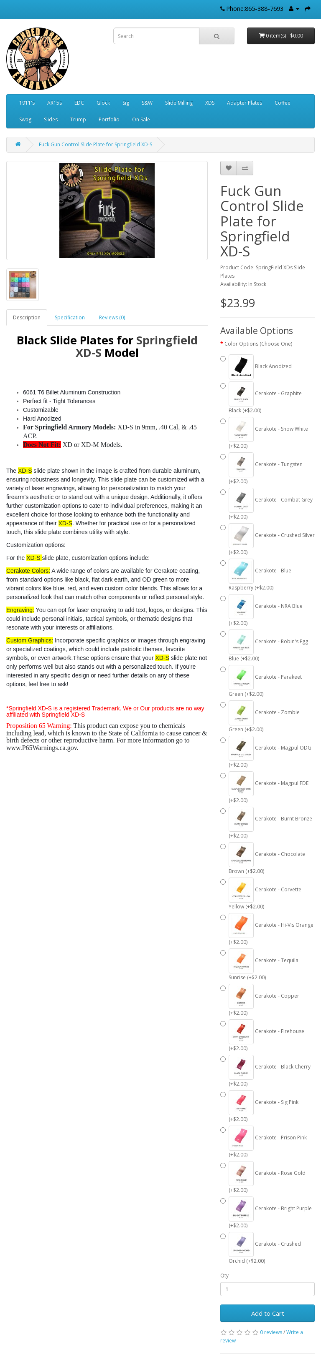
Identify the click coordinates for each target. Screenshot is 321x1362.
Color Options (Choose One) (258, 343)
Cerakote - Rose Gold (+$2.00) (263, 1177)
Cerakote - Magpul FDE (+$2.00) (264, 787)
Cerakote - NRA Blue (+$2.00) (261, 610)
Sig (125, 102)
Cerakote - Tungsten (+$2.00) (261, 468)
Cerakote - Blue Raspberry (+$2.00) (255, 575)
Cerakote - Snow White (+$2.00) (264, 433)
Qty (224, 1275)
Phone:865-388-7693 (254, 8)
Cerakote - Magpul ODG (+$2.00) (265, 752)
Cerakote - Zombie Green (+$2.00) (260, 716)
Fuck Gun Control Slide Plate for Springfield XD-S (95, 144)
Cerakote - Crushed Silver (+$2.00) (267, 539)
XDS (209, 102)
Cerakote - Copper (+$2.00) (259, 1000)
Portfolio (109, 119)
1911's (27, 102)
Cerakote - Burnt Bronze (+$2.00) (266, 823)
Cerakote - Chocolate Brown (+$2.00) (262, 858)
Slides (51, 119)
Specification (70, 317)
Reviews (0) (112, 317)
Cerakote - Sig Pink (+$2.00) (259, 1106)
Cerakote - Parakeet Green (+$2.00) (261, 681)
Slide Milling (179, 102)
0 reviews (271, 1332)
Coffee (282, 102)
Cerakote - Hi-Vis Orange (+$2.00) (266, 929)
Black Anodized (256, 366)
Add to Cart (267, 1313)
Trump (78, 119)
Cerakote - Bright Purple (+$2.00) (266, 1212)
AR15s (54, 102)
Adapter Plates (244, 102)
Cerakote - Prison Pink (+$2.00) (263, 1142)
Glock (103, 102)
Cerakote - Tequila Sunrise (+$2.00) (259, 964)
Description (27, 317)
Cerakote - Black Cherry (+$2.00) (265, 1071)
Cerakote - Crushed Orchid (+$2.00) (260, 1248)
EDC (79, 102)
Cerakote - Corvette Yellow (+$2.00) (260, 894)
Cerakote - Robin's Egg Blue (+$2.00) (264, 646)
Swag (25, 119)
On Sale (141, 119)
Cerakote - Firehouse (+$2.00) (262, 1035)
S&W (147, 102)
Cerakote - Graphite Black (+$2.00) (261, 397)
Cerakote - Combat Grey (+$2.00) (266, 504)
